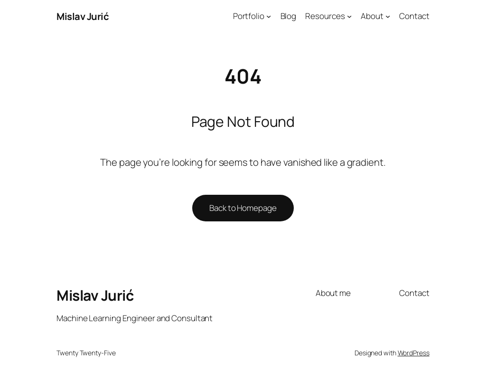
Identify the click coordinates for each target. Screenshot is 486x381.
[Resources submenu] (349, 16)
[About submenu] (387, 16)
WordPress (414, 352)
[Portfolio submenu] (268, 16)
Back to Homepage (242, 207)
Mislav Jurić (82, 16)
